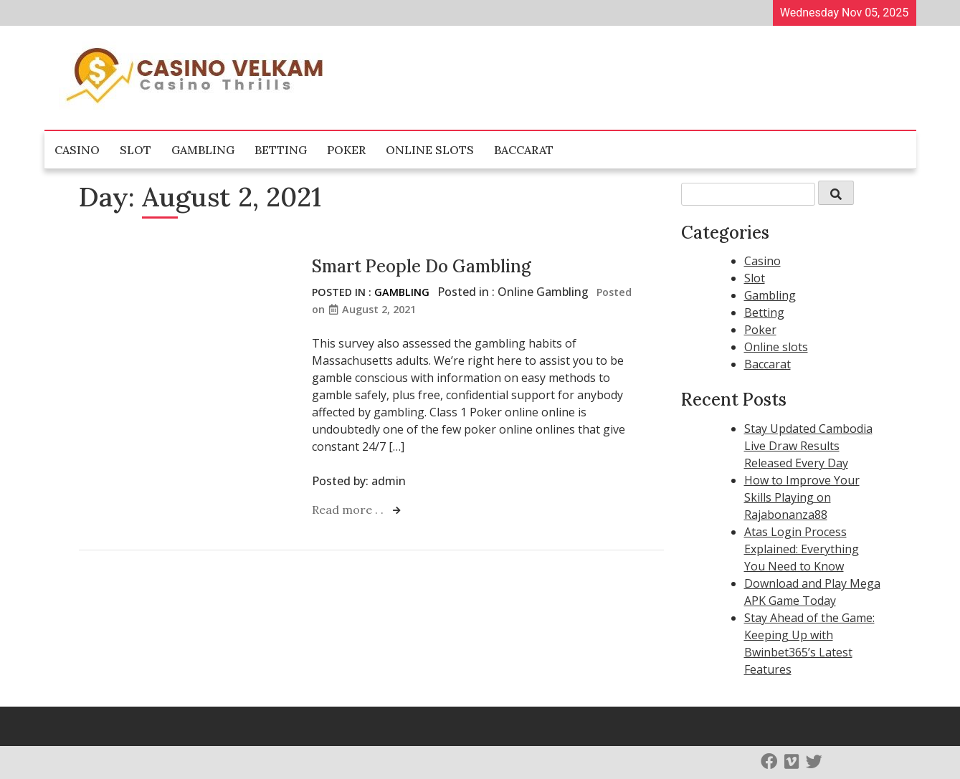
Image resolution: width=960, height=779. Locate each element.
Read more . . (349, 509)
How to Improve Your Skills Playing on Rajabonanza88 (802, 497)
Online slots (430, 150)
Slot (135, 150)
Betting (281, 150)
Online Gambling (543, 292)
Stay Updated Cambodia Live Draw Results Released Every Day (808, 446)
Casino (77, 150)
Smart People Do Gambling (421, 266)
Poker (346, 150)
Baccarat (523, 150)
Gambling (202, 150)
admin (388, 481)
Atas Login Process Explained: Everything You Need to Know (801, 549)
